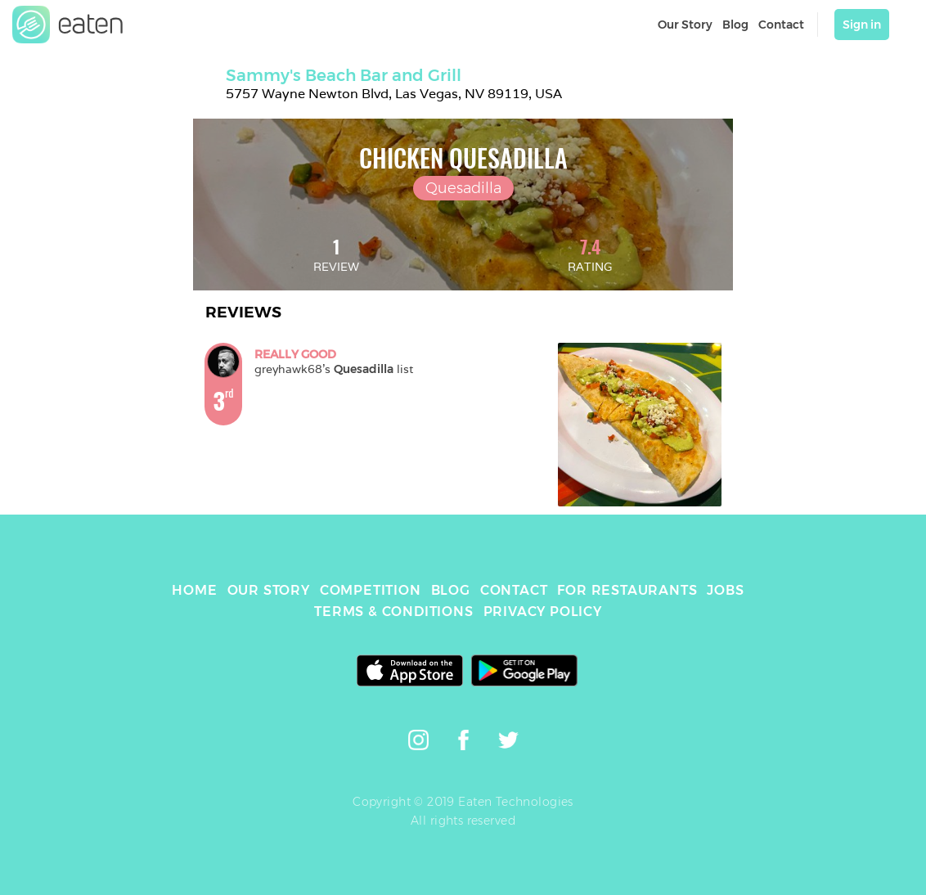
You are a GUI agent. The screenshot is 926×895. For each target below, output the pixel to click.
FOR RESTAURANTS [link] (627, 590)
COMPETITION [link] (370, 590)
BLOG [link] (450, 590)
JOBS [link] (725, 590)
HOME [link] (194, 590)
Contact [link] (781, 24)
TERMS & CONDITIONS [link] (393, 611)
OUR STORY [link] (268, 590)
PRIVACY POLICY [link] (542, 611)
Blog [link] (735, 24)
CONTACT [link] (514, 590)
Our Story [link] (685, 24)
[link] (68, 24)
